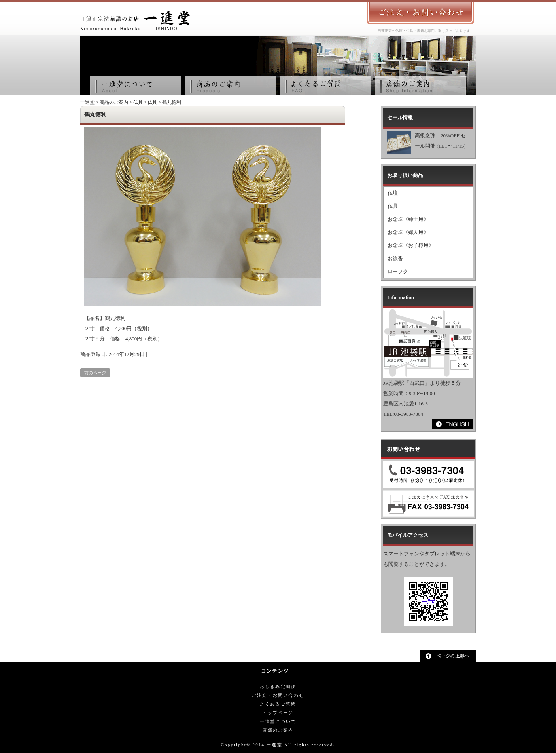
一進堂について (278, 721)
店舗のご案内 (277, 730)
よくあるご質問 (278, 704)
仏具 (138, 102)
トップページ (277, 712)
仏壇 (393, 193)
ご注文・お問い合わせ (278, 695)
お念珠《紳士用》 (408, 219)
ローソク (398, 271)
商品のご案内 (114, 102)
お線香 (395, 258)
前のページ (95, 372)
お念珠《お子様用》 (411, 245)
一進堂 (87, 102)
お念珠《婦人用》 (408, 232)
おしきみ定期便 (278, 686)
